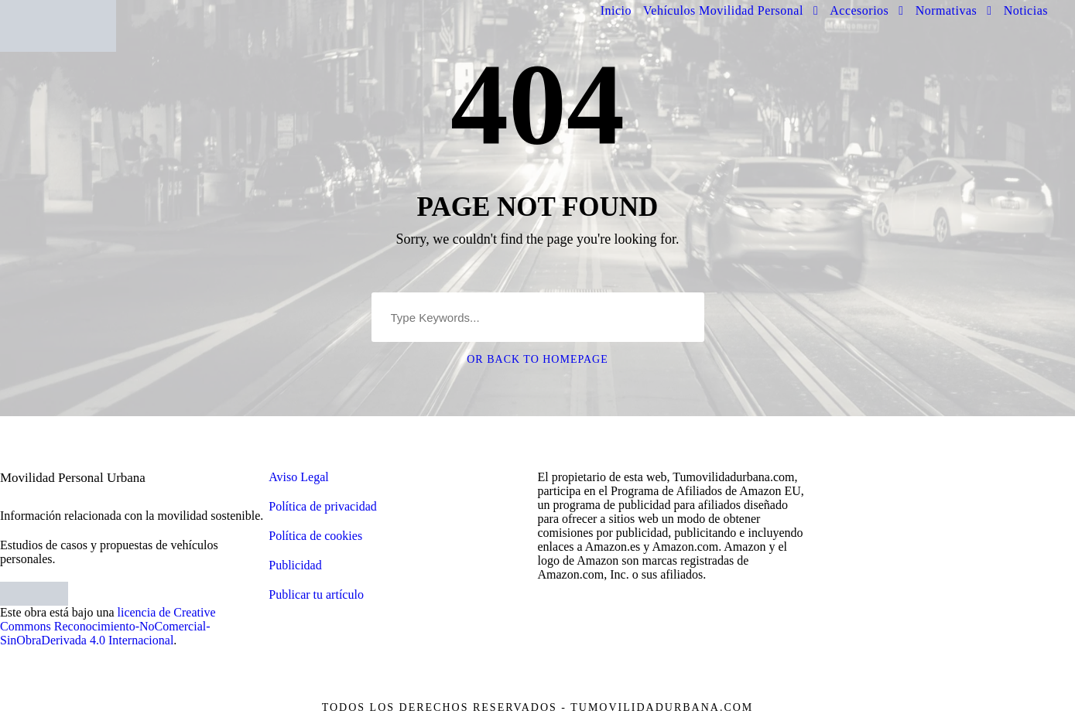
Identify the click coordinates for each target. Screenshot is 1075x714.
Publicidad (295, 565)
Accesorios (859, 10)
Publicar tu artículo (316, 594)
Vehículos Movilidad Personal (723, 10)
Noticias (1026, 10)
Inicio (616, 10)
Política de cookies (315, 535)
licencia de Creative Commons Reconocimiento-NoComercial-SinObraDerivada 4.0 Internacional (108, 626)
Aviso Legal (298, 476)
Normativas (946, 10)
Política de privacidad (323, 506)
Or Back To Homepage (537, 359)
